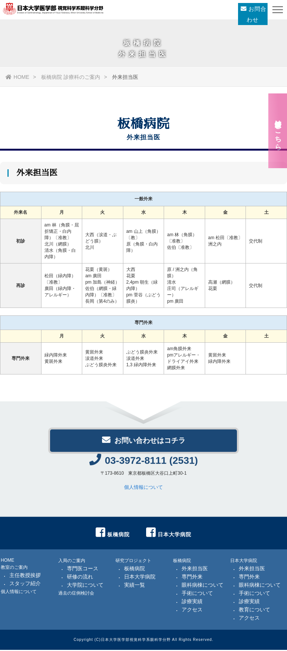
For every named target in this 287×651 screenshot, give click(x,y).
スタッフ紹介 (25, 584)
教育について (254, 611)
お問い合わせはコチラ (143, 443)
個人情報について (143, 491)
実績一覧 (134, 586)
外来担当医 (195, 570)
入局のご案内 (71, 561)
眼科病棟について (202, 586)
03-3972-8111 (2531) (143, 465)
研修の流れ (80, 578)
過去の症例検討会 (76, 594)
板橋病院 (134, 570)
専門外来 (192, 578)
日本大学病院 (139, 578)
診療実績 (192, 602)
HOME (17, 77)
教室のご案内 (14, 568)
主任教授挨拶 (25, 576)
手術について (197, 594)
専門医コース (82, 570)
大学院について (85, 586)
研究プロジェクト (133, 561)
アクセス (192, 611)
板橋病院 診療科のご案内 (70, 77)
